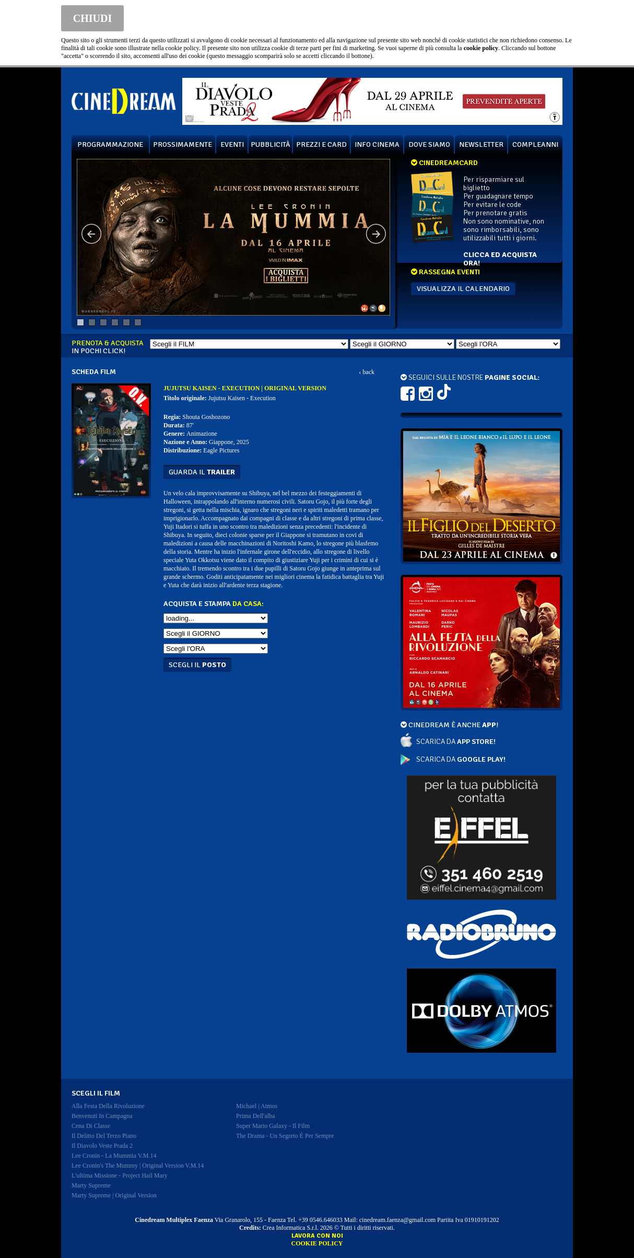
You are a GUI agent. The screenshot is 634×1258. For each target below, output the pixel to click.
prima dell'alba (255, 1116)
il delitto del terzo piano (104, 1135)
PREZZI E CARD (321, 144)
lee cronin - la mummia (114, 1155)
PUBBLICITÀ (270, 144)
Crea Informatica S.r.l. (291, 1227)
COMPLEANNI (535, 144)
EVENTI (232, 144)
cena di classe (91, 1125)
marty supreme (91, 1185)
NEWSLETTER (481, 144)
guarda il (202, 472)
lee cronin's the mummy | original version (138, 1165)
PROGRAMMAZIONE (110, 144)
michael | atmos (256, 1106)
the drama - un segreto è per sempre (285, 1135)
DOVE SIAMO (429, 144)
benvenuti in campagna (102, 1116)
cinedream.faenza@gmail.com (397, 1220)
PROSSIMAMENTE (182, 144)
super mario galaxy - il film (273, 1125)
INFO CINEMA (377, 144)
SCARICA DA (456, 741)
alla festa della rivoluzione (108, 1106)
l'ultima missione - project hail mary (120, 1175)
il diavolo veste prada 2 (102, 1145)
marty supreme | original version (114, 1195)
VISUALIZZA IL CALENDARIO (463, 288)
